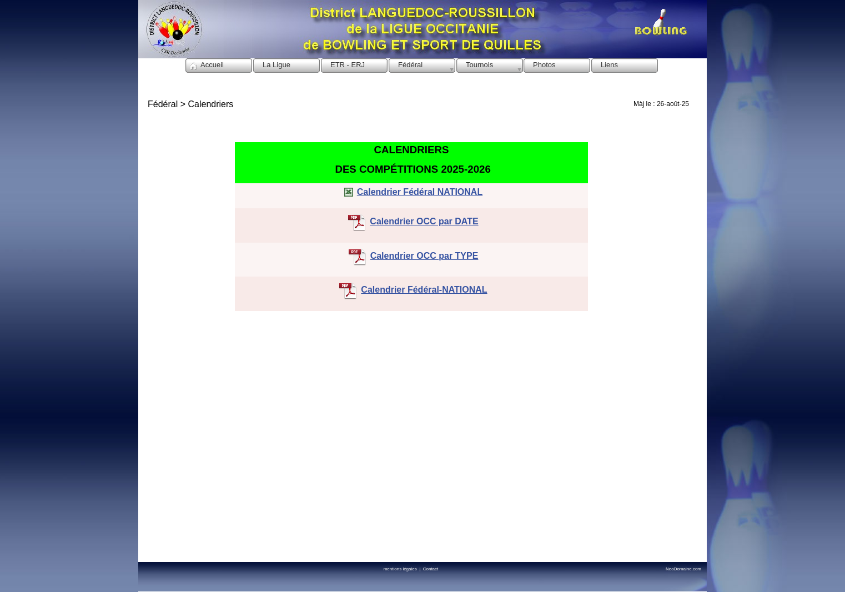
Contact (431, 568)
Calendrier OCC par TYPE (424, 255)
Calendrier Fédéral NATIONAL (419, 192)
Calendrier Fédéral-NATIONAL (424, 289)
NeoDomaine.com (683, 568)
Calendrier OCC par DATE (424, 221)
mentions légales (401, 568)
